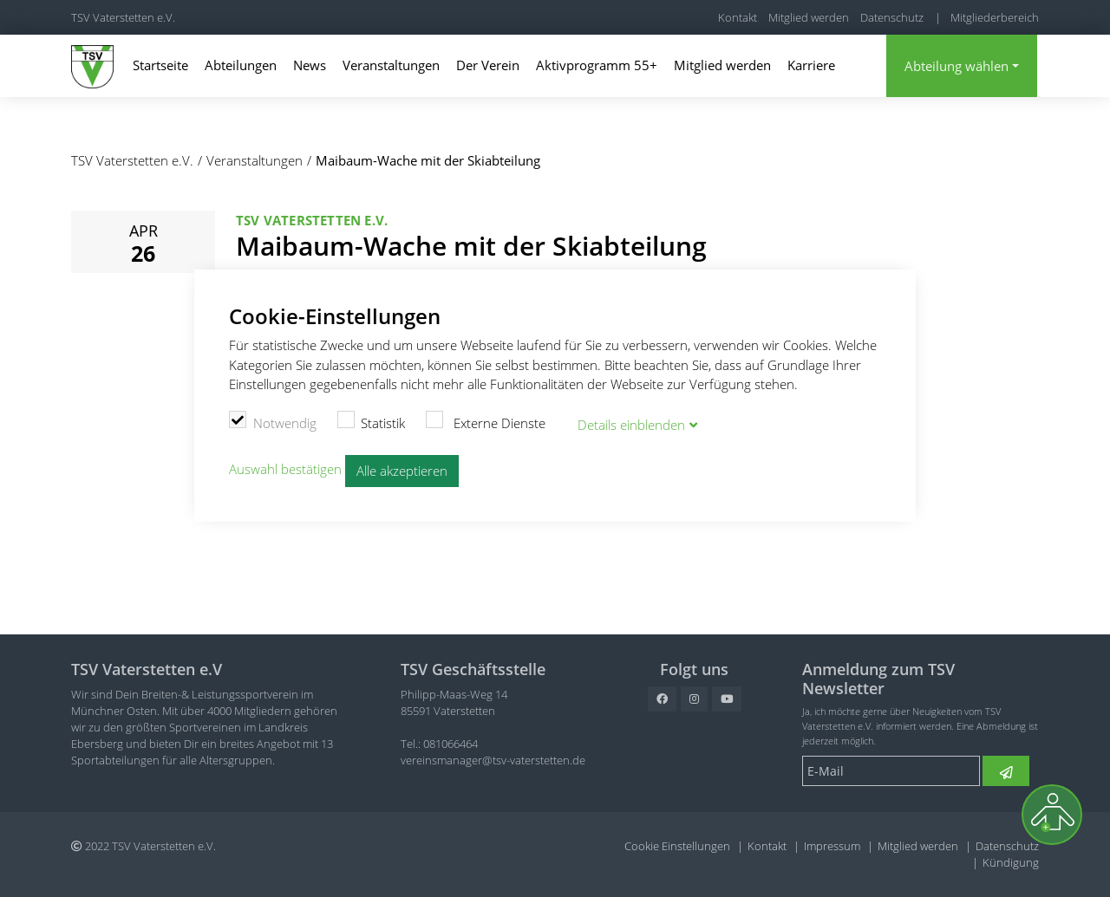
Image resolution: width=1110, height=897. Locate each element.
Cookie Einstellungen (677, 846)
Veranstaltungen (391, 65)
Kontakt (737, 17)
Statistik (371, 421)
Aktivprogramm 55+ (596, 65)
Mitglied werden (808, 17)
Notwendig (273, 421)
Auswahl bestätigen (285, 469)
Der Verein (487, 65)
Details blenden (631, 423)
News (309, 65)
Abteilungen (241, 65)
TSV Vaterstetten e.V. (123, 17)
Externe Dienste (485, 421)
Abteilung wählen (956, 66)
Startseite (160, 65)
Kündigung (1011, 862)
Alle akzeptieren (401, 469)
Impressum (832, 846)
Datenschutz (892, 17)
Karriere (811, 65)
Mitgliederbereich (994, 17)
